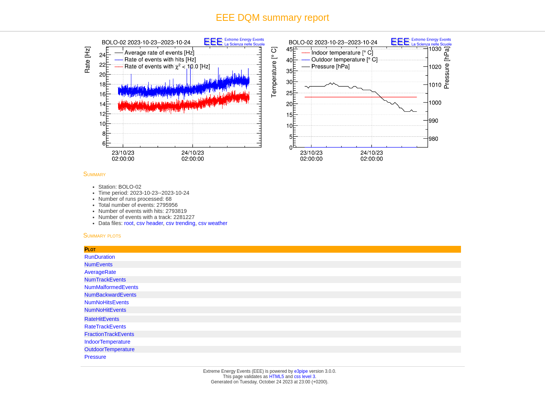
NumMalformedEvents (111, 287)
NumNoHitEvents (105, 310)
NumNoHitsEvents (106, 302)
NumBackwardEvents (110, 295)
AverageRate (100, 272)
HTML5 (276, 376)
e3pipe (301, 371)
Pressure (95, 357)
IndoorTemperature (107, 342)
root (129, 223)
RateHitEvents (101, 319)
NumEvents (98, 264)
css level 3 (304, 376)
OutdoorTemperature (109, 349)
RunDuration (99, 257)
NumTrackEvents (105, 280)
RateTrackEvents (105, 327)
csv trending (180, 223)
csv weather (212, 223)
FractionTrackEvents (109, 334)
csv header (150, 223)
